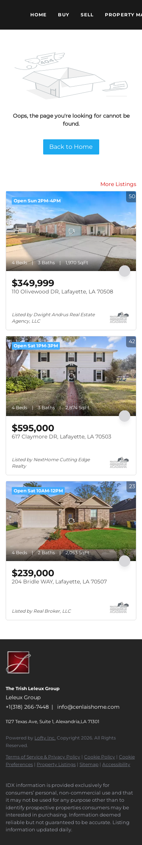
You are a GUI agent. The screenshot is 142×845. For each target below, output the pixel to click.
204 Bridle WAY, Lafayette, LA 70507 (59, 581)
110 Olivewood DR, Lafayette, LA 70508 (62, 291)
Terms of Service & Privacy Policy (43, 757)
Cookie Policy (99, 757)
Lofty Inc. (45, 738)
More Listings (118, 184)
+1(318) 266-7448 (27, 706)
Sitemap (89, 764)
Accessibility (116, 764)
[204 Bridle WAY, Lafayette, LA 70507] (71, 521)
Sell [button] (87, 14)
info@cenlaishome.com (88, 706)
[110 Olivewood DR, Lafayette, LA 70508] (71, 231)
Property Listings (56, 764)
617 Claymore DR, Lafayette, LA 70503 (61, 436)
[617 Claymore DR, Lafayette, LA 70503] (71, 376)
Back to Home (71, 146)
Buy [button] (63, 14)
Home (38, 14)
